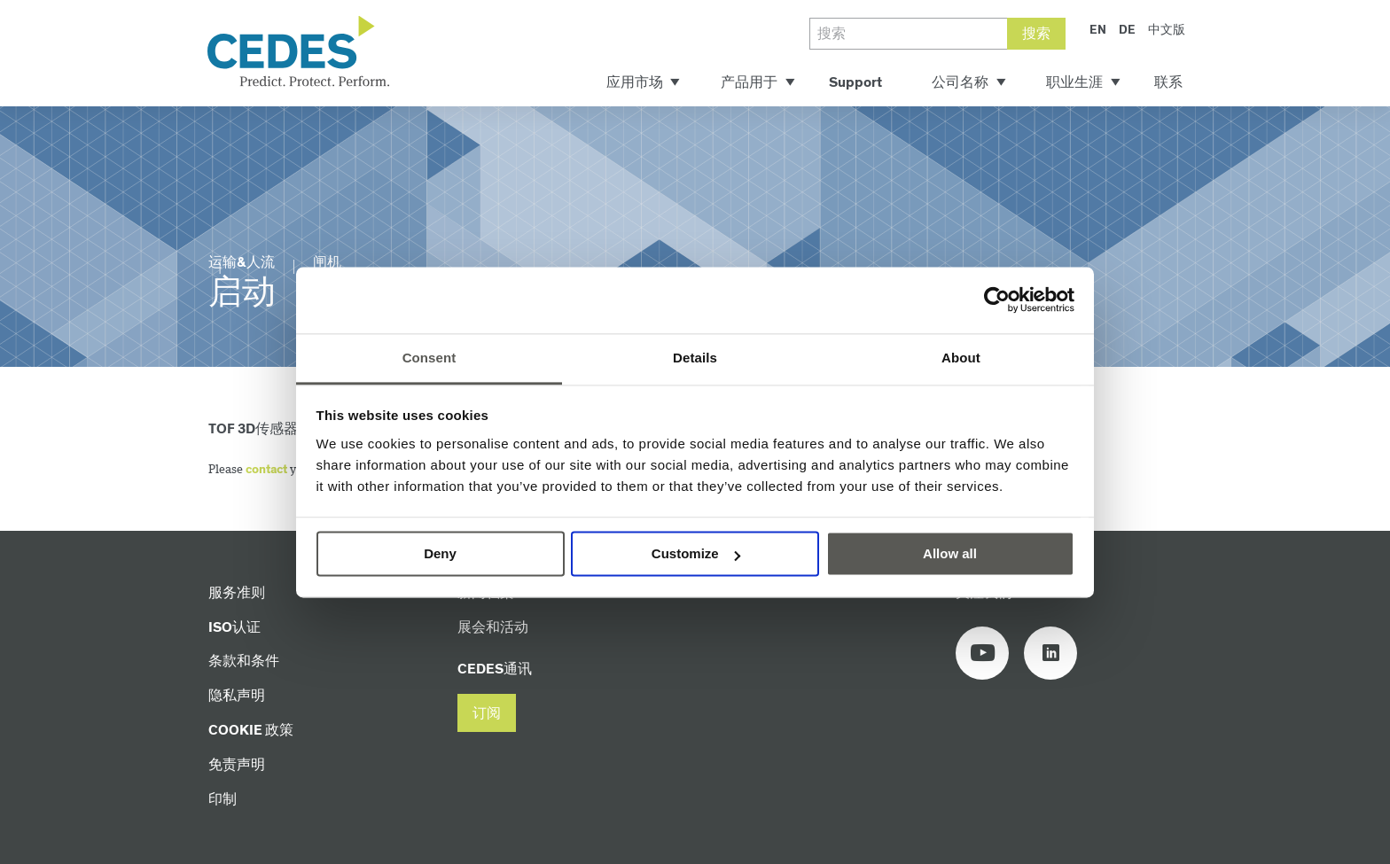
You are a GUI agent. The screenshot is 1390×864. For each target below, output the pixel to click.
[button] (486, 713)
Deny (440, 553)
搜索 (1036, 34)
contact (266, 470)
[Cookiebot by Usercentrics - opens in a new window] (996, 299)
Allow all (950, 553)
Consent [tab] (429, 357)
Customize (696, 553)
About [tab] (960, 357)
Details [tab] (695, 357)
